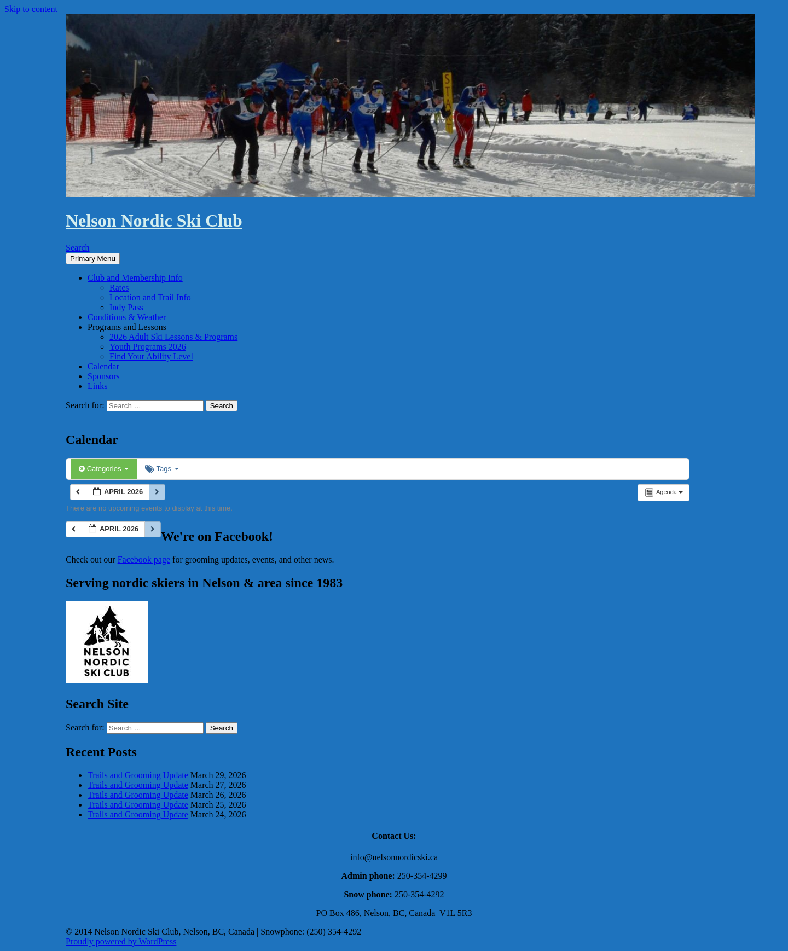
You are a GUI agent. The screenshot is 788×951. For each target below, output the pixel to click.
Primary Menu (92, 258)
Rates (119, 287)
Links (97, 386)
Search (78, 247)
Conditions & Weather (127, 317)
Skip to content (30, 9)
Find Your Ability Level (151, 356)
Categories (104, 469)
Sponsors (104, 376)
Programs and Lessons (127, 327)
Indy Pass (126, 307)
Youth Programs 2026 (147, 346)
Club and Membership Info (135, 277)
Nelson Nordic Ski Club (154, 220)
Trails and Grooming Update (138, 775)
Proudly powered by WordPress (121, 941)
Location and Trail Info (150, 297)
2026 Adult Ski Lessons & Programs (173, 336)
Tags (161, 469)
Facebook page (144, 559)
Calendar (103, 366)
